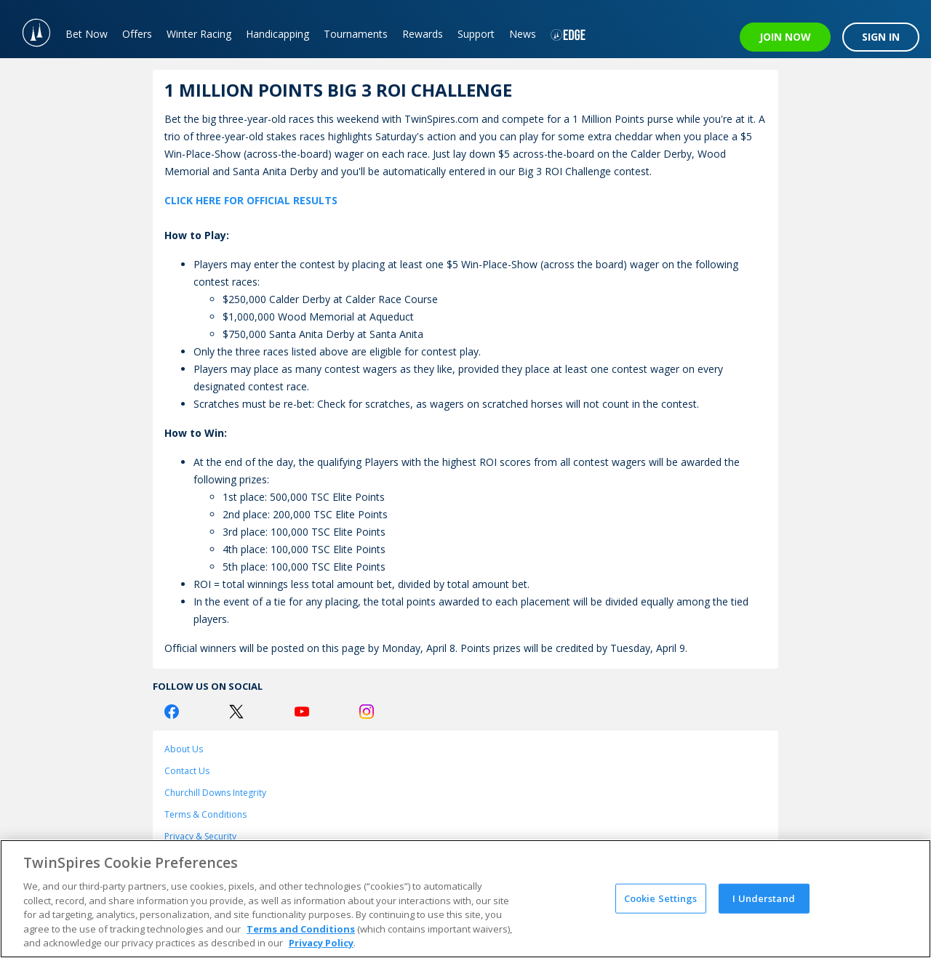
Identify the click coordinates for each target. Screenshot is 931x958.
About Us (183, 749)
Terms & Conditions (205, 814)
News (522, 34)
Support (476, 34)
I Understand (763, 897)
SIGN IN (881, 37)
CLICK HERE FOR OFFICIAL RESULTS (250, 200)
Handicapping (277, 34)
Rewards (422, 34)
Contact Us (186, 771)
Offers (137, 34)
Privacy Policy (321, 942)
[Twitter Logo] (236, 711)
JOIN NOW (785, 37)
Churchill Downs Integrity (215, 792)
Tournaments (356, 34)
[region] (465, 899)
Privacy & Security (200, 836)
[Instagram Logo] (366, 711)
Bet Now (86, 34)
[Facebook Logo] (171, 711)
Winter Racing (199, 34)
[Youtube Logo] (302, 711)
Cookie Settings (661, 897)
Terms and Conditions (301, 928)
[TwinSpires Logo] (29, 29)
